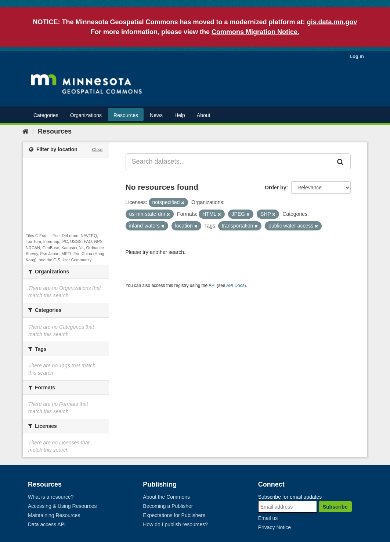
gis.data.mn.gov (332, 22)
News (156, 115)
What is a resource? (51, 497)
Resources (125, 115)
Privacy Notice (274, 527)
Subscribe (335, 507)
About (203, 115)
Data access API (47, 524)
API (212, 285)
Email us (268, 518)
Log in (357, 56)
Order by (275, 187)
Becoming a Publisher (168, 506)
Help (179, 115)
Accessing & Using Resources (62, 506)
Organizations (86, 115)
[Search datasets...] (229, 161)
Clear (97, 149)
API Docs (235, 285)
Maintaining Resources (54, 515)
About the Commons (166, 497)
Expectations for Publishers (174, 515)
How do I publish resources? (175, 524)
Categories (45, 115)
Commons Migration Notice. (255, 32)
